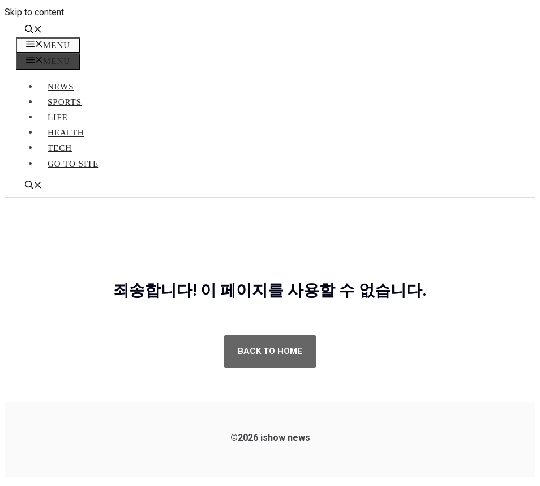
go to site (73, 163)
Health (66, 132)
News (61, 86)
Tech (60, 147)
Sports (65, 101)
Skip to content (34, 12)
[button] (33, 30)
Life (58, 117)
